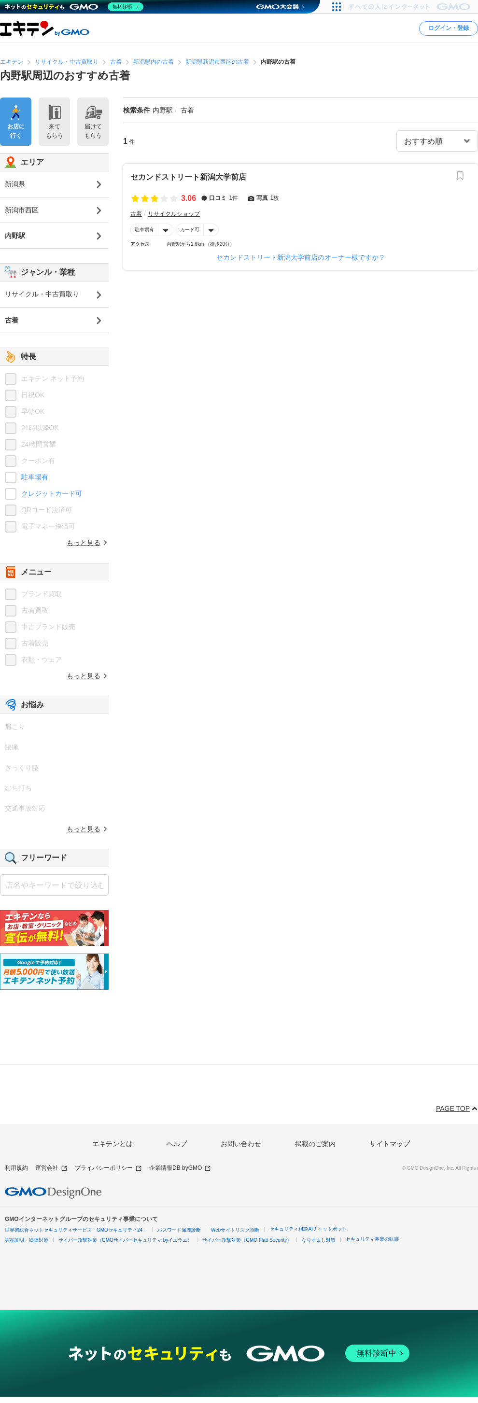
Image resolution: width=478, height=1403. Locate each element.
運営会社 (51, 1168)
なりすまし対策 (319, 1240)
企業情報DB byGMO (180, 1168)
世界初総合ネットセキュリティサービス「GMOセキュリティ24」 (76, 1230)
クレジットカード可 (51, 493)
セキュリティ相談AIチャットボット (307, 1229)
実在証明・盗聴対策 (26, 1240)
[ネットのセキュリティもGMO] (74, 7)
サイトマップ (389, 1144)
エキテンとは (112, 1144)
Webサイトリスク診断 (235, 1230)
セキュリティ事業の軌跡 (372, 1239)
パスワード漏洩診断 (179, 1230)
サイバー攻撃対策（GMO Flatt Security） (247, 1240)
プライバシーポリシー (108, 1168)
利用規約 (16, 1167)
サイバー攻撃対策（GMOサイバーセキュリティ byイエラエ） (125, 1240)
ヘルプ (177, 1144)
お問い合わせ (241, 1144)
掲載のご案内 (315, 1144)
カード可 (189, 229)
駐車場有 (144, 229)
